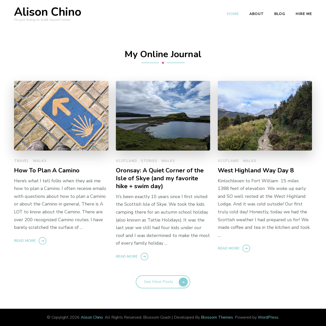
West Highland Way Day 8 (256, 170)
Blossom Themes (217, 317)
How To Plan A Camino (46, 170)
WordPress (268, 317)
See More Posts (158, 282)
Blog (279, 13)
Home (233, 13)
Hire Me (304, 13)
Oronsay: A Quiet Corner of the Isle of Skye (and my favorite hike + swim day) (160, 178)
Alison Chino (47, 12)
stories (149, 161)
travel (21, 161)
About (256, 13)
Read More (25, 240)
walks (40, 161)
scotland (126, 161)
